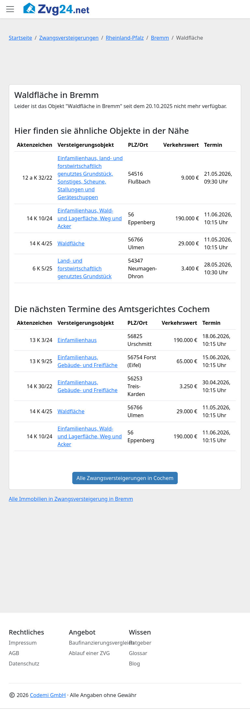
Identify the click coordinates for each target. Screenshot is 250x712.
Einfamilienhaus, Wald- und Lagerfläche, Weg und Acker (90, 218)
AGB (14, 653)
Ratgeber (140, 642)
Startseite (20, 37)
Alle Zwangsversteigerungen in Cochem (125, 478)
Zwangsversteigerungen (69, 37)
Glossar (138, 653)
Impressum (23, 642)
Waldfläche (71, 243)
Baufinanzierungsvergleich (101, 642)
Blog (134, 663)
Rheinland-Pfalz (125, 37)
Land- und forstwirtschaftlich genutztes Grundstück (85, 268)
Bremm (160, 37)
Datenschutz (24, 663)
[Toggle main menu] (10, 9)
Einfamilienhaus (77, 340)
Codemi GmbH (48, 695)
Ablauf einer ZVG (89, 653)
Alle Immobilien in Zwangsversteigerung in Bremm (71, 498)
